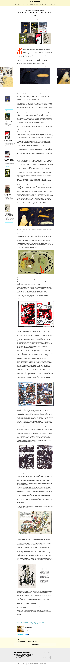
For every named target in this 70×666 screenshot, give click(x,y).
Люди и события (30, 4)
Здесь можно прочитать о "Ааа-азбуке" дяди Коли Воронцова (29, 623)
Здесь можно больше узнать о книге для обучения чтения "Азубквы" (31, 622)
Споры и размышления (39, 10)
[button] (45, 66)
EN (62, 2)
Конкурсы (17, 4)
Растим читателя (40, 4)
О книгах (23, 4)
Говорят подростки (50, 4)
